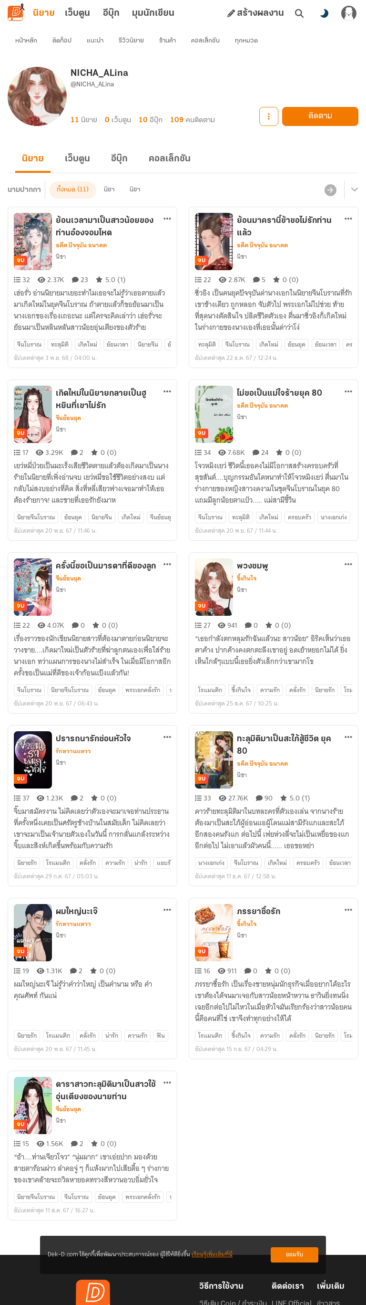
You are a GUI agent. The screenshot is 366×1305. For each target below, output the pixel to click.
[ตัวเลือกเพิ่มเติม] (167, 201)
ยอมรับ (294, 1254)
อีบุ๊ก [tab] (111, 13)
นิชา (61, 239)
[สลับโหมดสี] (324, 13)
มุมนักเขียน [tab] (153, 13)
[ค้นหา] (299, 13)
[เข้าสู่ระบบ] (348, 13)
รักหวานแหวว (73, 682)
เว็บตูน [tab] (77, 13)
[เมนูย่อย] (353, 173)
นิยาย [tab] (44, 13)
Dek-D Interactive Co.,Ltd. (150, 1290)
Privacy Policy (251, 1290)
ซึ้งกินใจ (246, 527)
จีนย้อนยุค (68, 384)
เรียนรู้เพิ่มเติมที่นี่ (212, 1254)
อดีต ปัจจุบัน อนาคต (81, 228)
